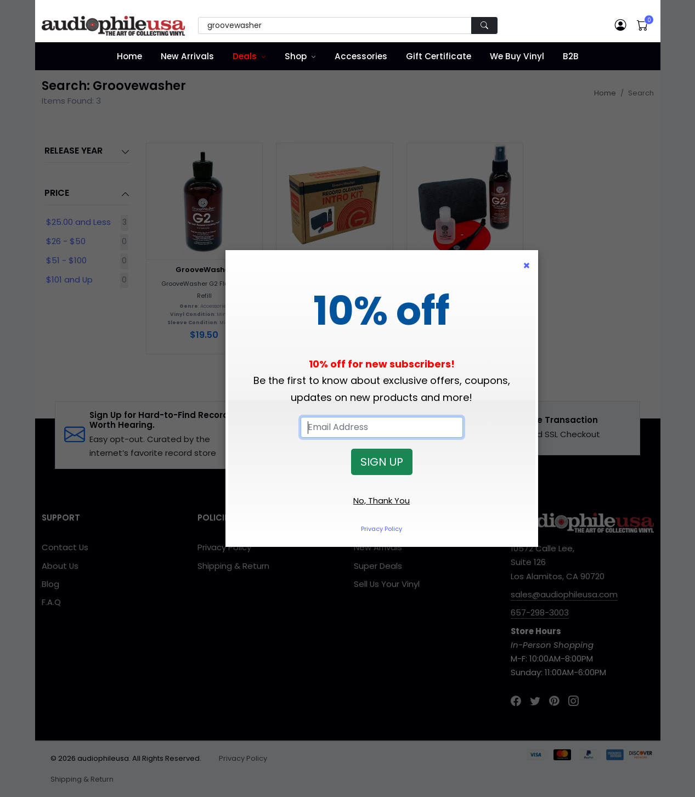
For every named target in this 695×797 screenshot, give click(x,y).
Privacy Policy (381, 528)
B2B (571, 56)
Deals (245, 56)
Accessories (361, 56)
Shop (296, 56)
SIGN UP (381, 462)
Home (129, 56)
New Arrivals (187, 56)
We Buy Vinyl (517, 56)
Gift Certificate (438, 56)
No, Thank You (381, 500)
